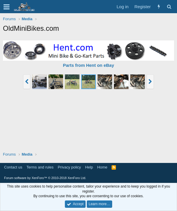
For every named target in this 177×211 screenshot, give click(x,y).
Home (102, 167)
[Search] (169, 6)
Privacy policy (69, 167)
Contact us (13, 167)
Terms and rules (40, 167)
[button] (6, 7)
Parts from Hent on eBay (88, 65)
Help (89, 167)
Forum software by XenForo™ (45, 178)
